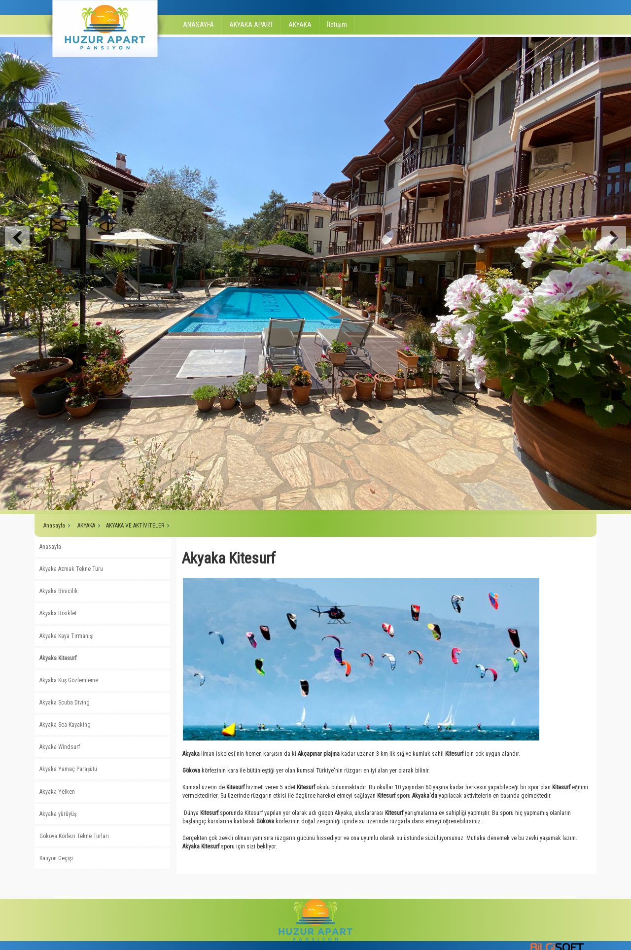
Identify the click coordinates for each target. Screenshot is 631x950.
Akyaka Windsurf (59, 746)
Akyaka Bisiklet (57, 613)
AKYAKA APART (251, 25)
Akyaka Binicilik (58, 591)
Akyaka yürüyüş (57, 813)
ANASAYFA (198, 25)
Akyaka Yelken (57, 791)
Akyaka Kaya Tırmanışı (66, 636)
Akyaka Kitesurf (57, 658)
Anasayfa (54, 525)
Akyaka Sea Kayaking (65, 724)
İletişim (337, 25)
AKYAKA (300, 25)
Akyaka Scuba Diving (64, 702)
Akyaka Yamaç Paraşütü (68, 769)
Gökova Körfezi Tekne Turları (74, 836)
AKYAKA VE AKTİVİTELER (135, 525)
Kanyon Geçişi (56, 858)
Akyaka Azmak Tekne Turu (71, 568)
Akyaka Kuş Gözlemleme (68, 680)
